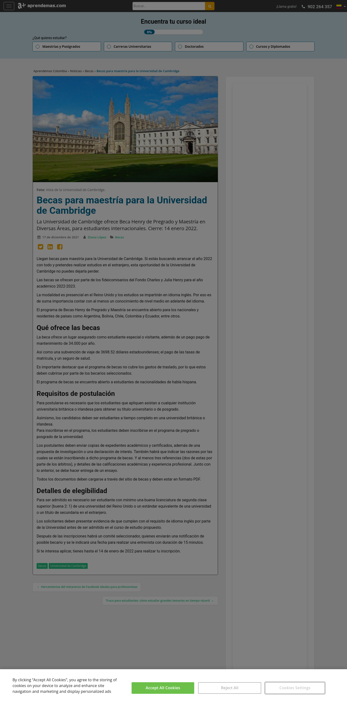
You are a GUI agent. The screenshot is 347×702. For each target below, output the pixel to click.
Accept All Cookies (163, 687)
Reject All (230, 687)
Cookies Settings (295, 687)
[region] (173, 685)
